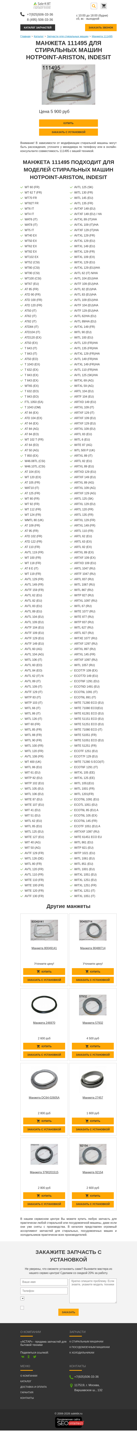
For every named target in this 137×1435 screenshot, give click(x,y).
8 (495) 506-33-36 (41, 19)
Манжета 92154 (93, 1175)
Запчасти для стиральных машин (67, 35)
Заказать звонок (101, 26)
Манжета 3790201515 (44, 1175)
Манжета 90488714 (92, 947)
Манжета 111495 (102, 35)
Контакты (27, 1402)
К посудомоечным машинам (89, 1351)
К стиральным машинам (86, 1346)
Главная (25, 35)
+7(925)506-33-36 (41, 14)
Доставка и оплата (33, 1391)
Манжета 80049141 (44, 947)
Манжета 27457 (93, 1099)
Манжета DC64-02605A (44, 1099)
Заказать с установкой (68, 131)
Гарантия (26, 1396)
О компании (28, 1380)
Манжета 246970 (44, 1023)
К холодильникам (81, 1357)
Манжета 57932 (93, 1023)
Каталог (39, 35)
